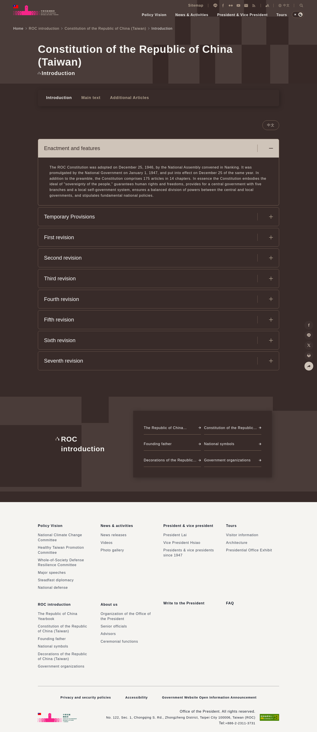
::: (3, 2)
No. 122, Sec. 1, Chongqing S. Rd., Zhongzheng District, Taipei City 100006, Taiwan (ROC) (174, 714)
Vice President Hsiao (181, 543)
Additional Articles (123, 97)
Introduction (58, 97)
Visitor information (242, 535)
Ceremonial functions (119, 638)
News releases (114, 535)
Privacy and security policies (82, 694)
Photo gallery (112, 550)
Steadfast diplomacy (56, 580)
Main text (87, 97)
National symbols (53, 643)
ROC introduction (44, 28)
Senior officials (114, 623)
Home (18, 28)
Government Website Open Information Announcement (211, 694)
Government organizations (61, 663)
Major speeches (52, 573)
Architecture (236, 543)
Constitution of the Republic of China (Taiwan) (105, 28)
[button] (301, 5)
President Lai (175, 535)
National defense (53, 588)
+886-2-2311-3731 (239, 720)
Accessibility (134, 694)
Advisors (108, 631)
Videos (107, 543)
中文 (284, 5)
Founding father (52, 636)
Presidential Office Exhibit (249, 550)
